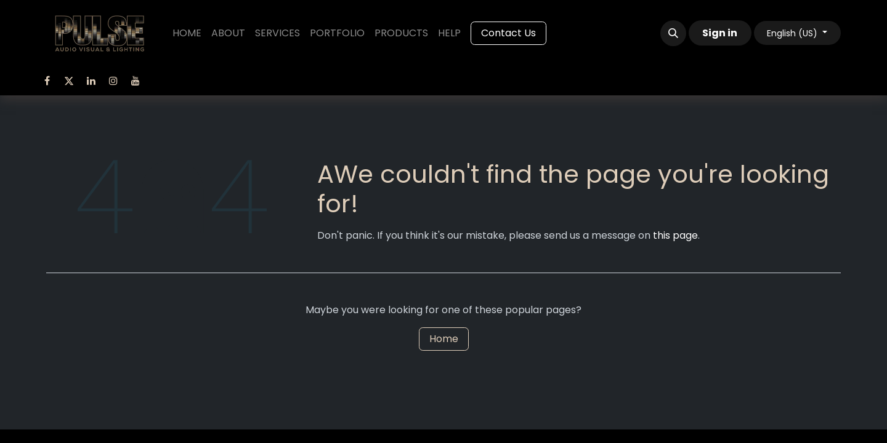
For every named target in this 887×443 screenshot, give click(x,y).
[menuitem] (187, 33)
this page (675, 235)
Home (443, 339)
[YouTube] (135, 80)
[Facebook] (47, 80)
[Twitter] (69, 80)
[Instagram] (113, 80)
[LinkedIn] (91, 80)
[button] (673, 33)
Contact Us (508, 33)
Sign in (719, 33)
